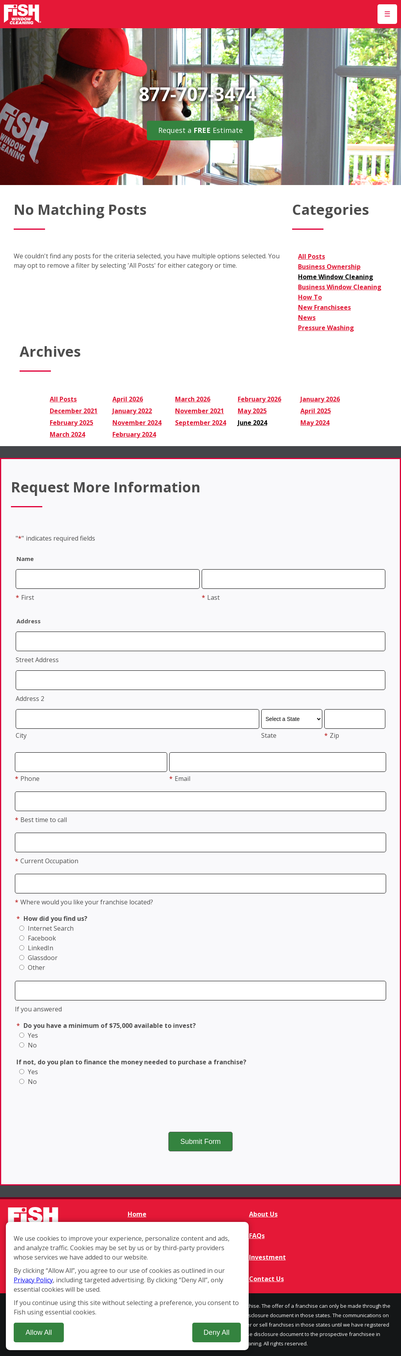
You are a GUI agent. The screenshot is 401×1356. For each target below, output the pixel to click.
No (28, 1045)
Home (137, 1214)
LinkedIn (36, 948)
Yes (28, 1035)
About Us (263, 1214)
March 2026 (192, 399)
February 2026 (259, 399)
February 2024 (134, 434)
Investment (267, 1257)
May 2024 (314, 422)
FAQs (257, 1235)
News (307, 317)
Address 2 (30, 698)
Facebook (37, 938)
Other (32, 967)
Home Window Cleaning (335, 276)
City (21, 735)
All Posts (311, 256)
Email (179, 778)
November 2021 (199, 411)
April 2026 (127, 399)
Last (211, 597)
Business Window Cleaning (339, 287)
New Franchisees (324, 307)
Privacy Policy (33, 1280)
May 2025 (252, 411)
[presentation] (200, 1108)
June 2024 (252, 422)
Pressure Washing (326, 327)
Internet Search (46, 928)
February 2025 (71, 422)
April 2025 (315, 411)
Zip (331, 735)
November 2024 (136, 422)
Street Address (37, 659)
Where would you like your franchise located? (84, 902)
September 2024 (200, 422)
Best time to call (41, 819)
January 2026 (320, 399)
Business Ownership (329, 266)
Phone (27, 778)
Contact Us (266, 1278)
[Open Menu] (387, 14)
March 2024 (67, 434)
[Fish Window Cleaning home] (22, 14)
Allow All (38, 1332)
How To (310, 297)
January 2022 (132, 411)
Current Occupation (46, 861)
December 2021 (74, 411)
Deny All (216, 1332)
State (268, 735)
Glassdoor (38, 957)
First (25, 597)
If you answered (38, 1009)
